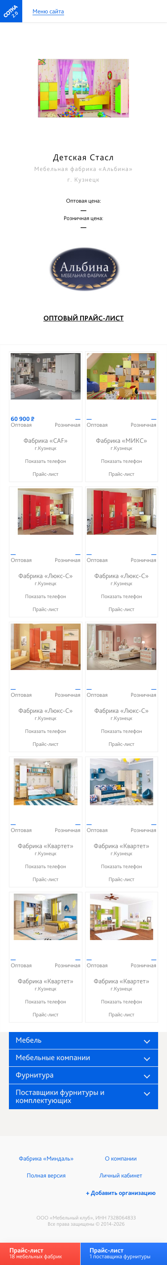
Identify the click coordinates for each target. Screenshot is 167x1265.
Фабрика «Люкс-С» (46, 579)
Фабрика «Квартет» (46, 849)
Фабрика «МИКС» (122, 444)
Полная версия (46, 1175)
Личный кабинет (120, 1175)
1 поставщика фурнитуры (120, 1253)
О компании (121, 1158)
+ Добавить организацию (120, 1193)
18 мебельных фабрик (35, 1253)
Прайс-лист (45, 474)
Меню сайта (48, 11)
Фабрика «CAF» (46, 444)
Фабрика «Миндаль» (46, 1158)
